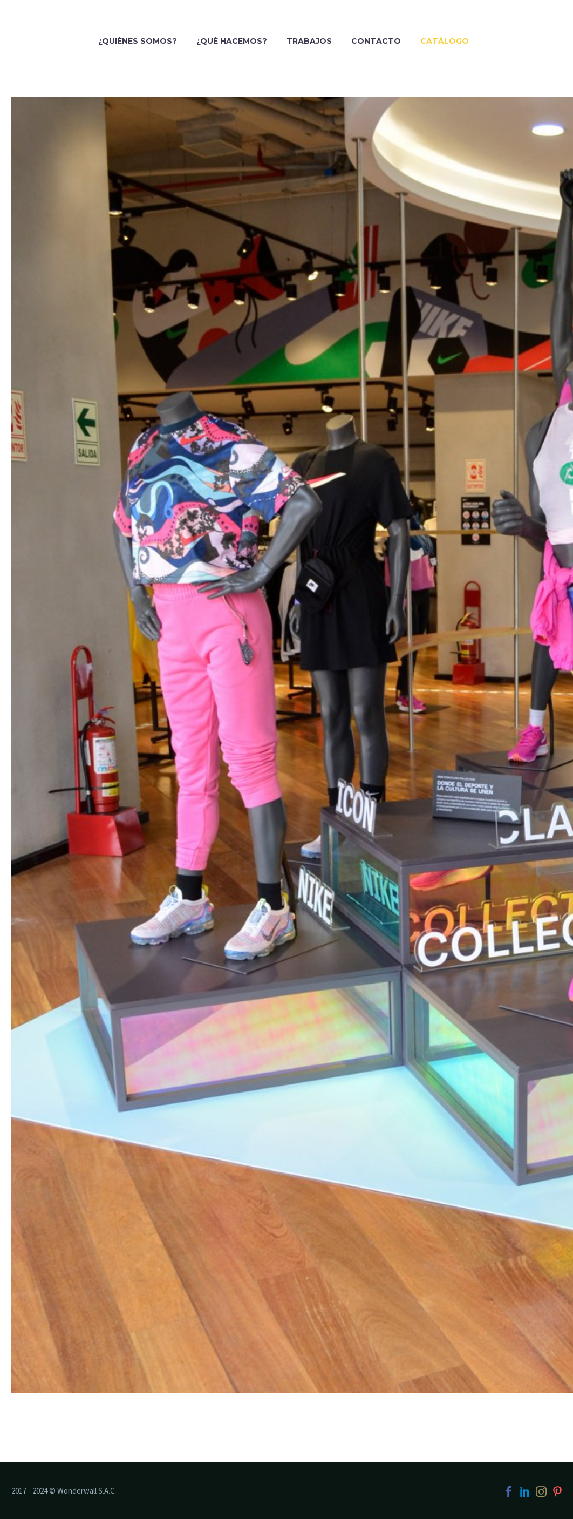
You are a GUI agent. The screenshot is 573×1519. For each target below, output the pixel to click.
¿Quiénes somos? (137, 41)
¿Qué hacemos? (231, 41)
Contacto (376, 41)
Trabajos (309, 41)
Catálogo (444, 41)
